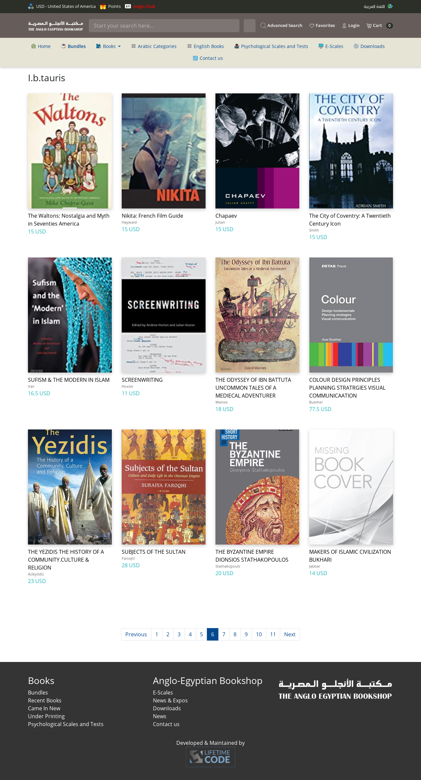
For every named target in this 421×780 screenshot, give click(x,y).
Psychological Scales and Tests (271, 46)
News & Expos (170, 700)
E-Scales (331, 46)
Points (110, 6)
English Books (205, 46)
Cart (379, 25)
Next (290, 634)
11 (273, 634)
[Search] (164, 25)
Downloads (369, 46)
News (159, 716)
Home (41, 46)
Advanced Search (281, 25)
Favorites (322, 25)
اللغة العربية (378, 6)
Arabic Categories (154, 46)
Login (350, 25)
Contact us (208, 58)
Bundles (38, 692)
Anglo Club (140, 6)
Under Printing (46, 716)
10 (259, 634)
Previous (136, 634)
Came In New (44, 708)
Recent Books (45, 700)
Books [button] (106, 46)
